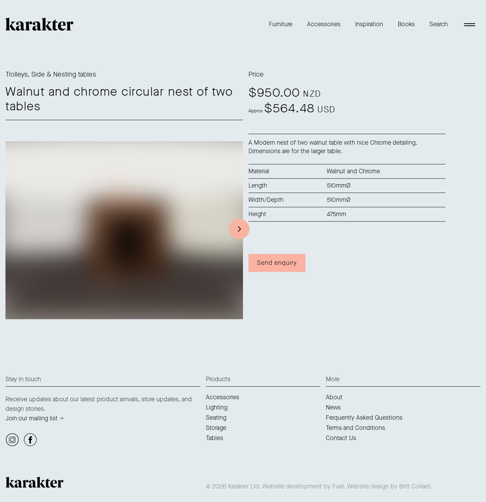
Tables (214, 438)
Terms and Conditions (355, 428)
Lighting (216, 407)
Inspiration (369, 24)
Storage (216, 428)
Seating (216, 418)
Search (438, 24)
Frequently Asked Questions (364, 418)
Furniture (280, 24)
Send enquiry (277, 263)
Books (406, 24)
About (334, 397)
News (333, 407)
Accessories (323, 24)
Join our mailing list (31, 418)
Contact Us (341, 438)
